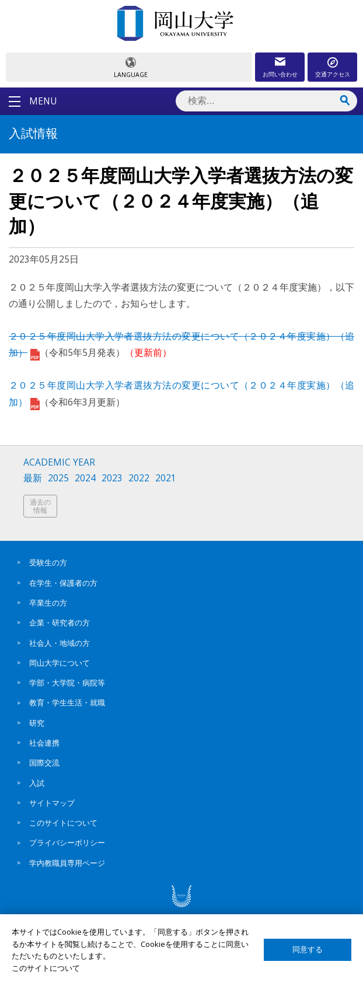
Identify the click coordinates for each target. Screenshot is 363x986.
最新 (32, 478)
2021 (165, 478)
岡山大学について (59, 663)
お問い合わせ (280, 74)
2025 (58, 478)
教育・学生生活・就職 (67, 702)
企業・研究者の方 (59, 622)
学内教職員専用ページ (67, 863)
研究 (36, 723)
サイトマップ (52, 803)
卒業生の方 (48, 602)
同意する (307, 949)
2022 (138, 478)
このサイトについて (63, 822)
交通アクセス (332, 74)
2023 (112, 478)
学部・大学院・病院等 (67, 682)
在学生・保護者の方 (63, 583)
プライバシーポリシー (67, 842)
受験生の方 (48, 562)
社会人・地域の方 (59, 643)
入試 (36, 783)
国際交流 (44, 762)
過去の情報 (40, 506)
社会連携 (44, 742)
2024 (85, 478)
